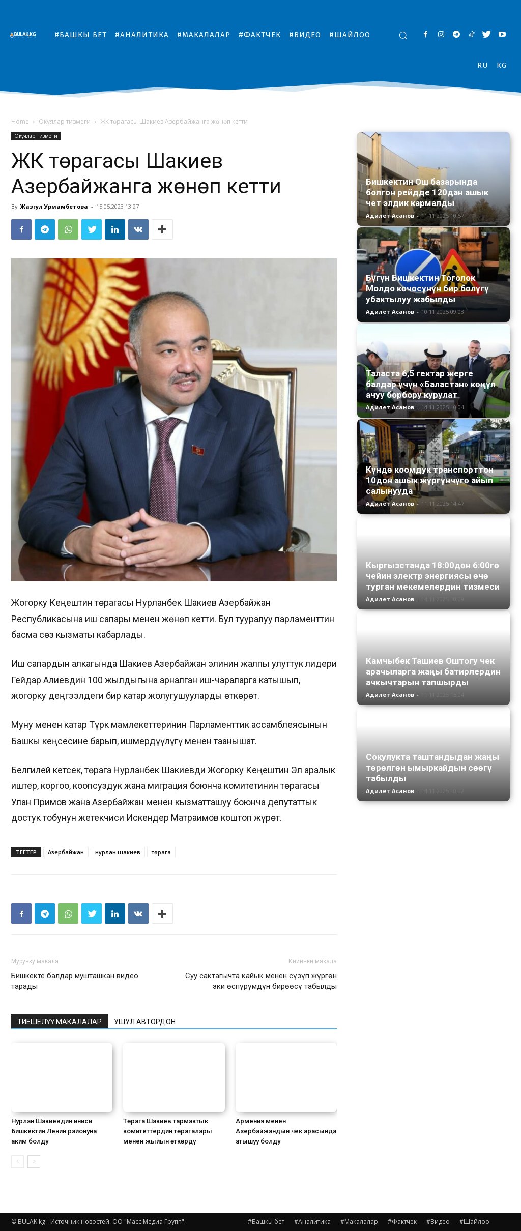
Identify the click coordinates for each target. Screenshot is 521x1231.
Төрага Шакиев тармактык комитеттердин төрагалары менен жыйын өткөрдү (167, 1131)
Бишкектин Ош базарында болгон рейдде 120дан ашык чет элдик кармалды (427, 192)
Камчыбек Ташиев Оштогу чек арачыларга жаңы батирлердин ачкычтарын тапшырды (433, 671)
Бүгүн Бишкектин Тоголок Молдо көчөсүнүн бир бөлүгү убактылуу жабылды (427, 288)
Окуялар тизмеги (65, 121)
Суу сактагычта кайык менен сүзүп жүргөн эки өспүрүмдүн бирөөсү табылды (261, 981)
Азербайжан (66, 852)
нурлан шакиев (117, 852)
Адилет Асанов (390, 215)
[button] (403, 35)
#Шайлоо (474, 1221)
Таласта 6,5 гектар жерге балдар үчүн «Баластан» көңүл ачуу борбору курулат (431, 384)
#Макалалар (359, 1221)
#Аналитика (312, 1221)
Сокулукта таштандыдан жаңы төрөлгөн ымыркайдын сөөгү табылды (432, 767)
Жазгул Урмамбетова (54, 206)
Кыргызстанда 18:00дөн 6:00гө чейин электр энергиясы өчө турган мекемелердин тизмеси (433, 576)
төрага (161, 852)
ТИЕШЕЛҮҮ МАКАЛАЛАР (59, 1022)
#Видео (438, 1221)
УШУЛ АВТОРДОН (145, 1022)
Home (20, 121)
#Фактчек (402, 1221)
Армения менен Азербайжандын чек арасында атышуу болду (286, 1131)
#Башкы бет (266, 1221)
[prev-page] (17, 1161)
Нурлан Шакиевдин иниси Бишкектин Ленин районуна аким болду (54, 1131)
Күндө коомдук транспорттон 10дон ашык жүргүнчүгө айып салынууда (430, 480)
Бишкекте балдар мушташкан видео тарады (74, 981)
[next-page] (33, 1161)
